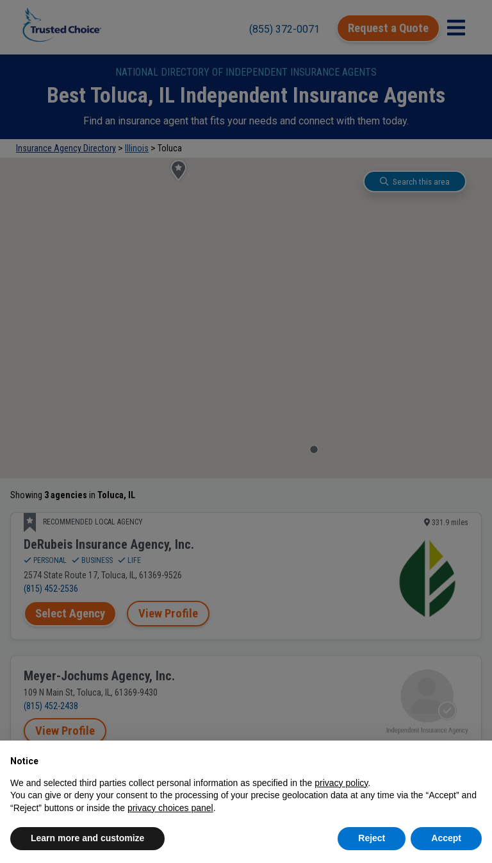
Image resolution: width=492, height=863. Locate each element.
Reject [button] (371, 838)
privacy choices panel (170, 808)
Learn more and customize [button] (87, 838)
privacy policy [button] (341, 783)
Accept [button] (446, 838)
